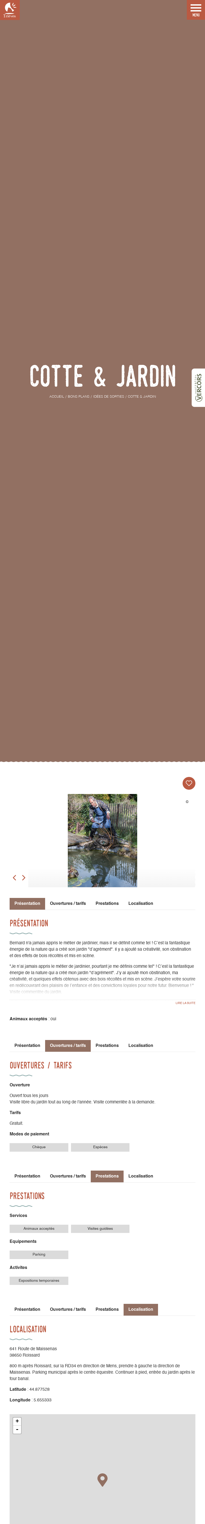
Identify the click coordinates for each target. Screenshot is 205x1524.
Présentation (27, 1046)
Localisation (140, 904)
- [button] (17, 1430)
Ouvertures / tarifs (68, 904)
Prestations (107, 904)
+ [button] (17, 1422)
